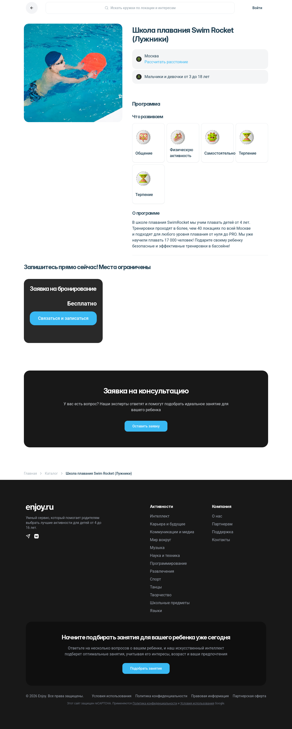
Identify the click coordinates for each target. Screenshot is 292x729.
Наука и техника (165, 555)
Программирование (168, 563)
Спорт (155, 579)
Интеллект (160, 516)
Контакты (221, 539)
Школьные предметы (170, 602)
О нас (217, 516)
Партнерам (222, 524)
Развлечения (162, 571)
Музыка (157, 547)
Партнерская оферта (249, 696)
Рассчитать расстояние (166, 62)
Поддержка (222, 532)
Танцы (156, 587)
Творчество (161, 595)
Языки (156, 610)
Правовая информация (210, 696)
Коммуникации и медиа (172, 532)
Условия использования (111, 696)
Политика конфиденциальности (161, 696)
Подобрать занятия (146, 668)
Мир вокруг (160, 539)
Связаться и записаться (63, 318)
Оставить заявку (146, 426)
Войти (257, 8)
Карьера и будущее (167, 524)
